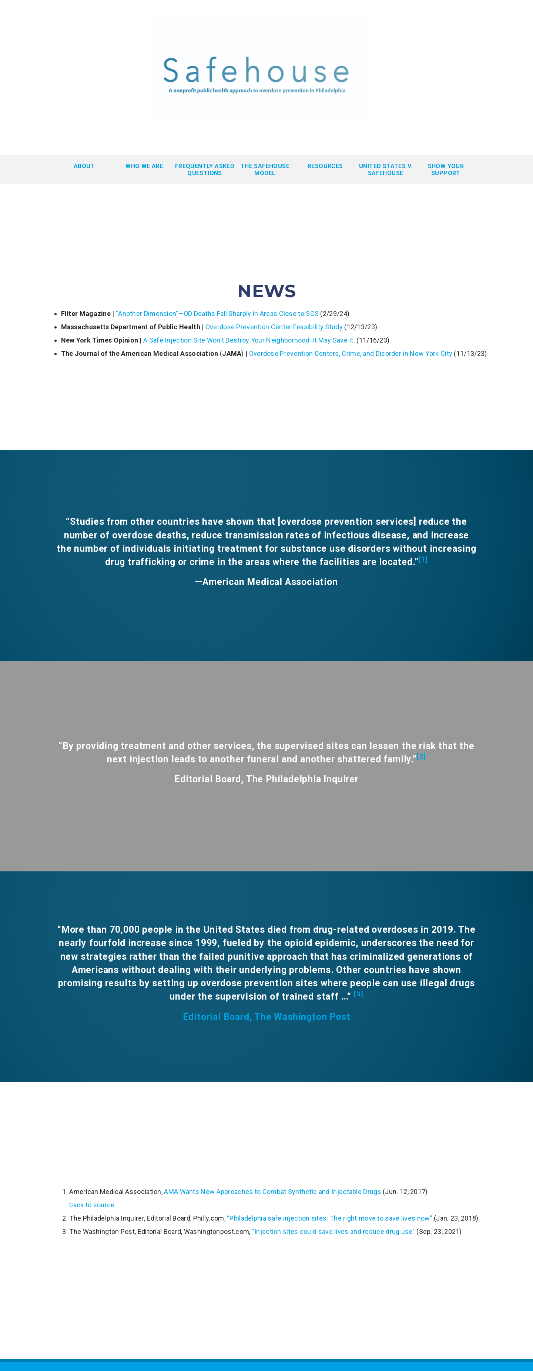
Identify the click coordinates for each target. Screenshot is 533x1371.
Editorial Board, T (222, 1016)
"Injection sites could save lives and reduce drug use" (333, 1231)
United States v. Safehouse (385, 170)
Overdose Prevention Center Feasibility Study (274, 327)
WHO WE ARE (144, 166)
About (84, 166)
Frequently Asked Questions (204, 170)
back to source (91, 1205)
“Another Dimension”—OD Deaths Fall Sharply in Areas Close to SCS (217, 313)
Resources (325, 166)
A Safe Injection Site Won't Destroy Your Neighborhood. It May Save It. (249, 340)
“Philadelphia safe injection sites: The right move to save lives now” (329, 1218)
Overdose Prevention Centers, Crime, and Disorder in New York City (351, 353)
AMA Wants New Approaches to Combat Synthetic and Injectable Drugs (272, 1191)
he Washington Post (305, 1016)
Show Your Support (446, 170)
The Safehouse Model (265, 170)
